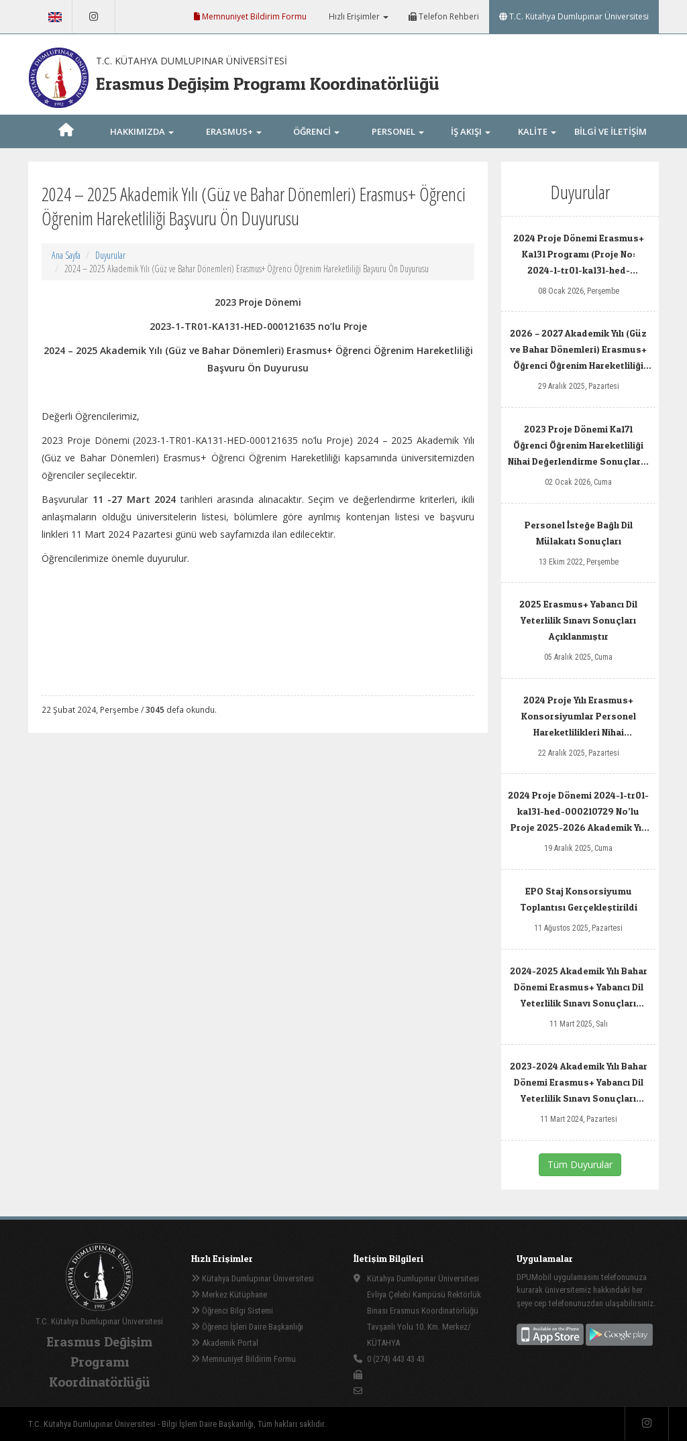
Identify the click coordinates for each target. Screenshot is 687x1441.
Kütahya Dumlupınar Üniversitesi (252, 1278)
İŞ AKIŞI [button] (470, 131)
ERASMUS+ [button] (234, 131)
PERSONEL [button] (398, 131)
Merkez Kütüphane (229, 1294)
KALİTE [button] (537, 131)
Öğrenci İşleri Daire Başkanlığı (247, 1327)
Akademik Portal (224, 1343)
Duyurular (110, 255)
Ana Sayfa (66, 255)
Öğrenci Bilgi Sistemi (232, 1311)
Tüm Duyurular (580, 1164)
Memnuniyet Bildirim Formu (250, 16)
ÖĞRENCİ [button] (316, 131)
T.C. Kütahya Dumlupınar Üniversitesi (574, 16)
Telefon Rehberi (444, 16)
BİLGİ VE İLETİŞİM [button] (610, 146)
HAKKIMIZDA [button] (142, 131)
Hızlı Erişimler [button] (357, 16)
